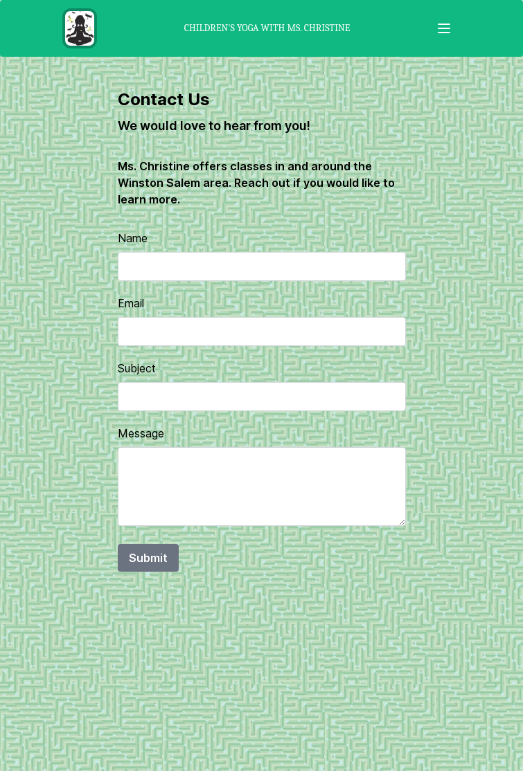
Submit (148, 558)
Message (141, 433)
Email (131, 303)
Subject (137, 368)
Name (133, 238)
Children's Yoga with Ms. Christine (267, 28)
